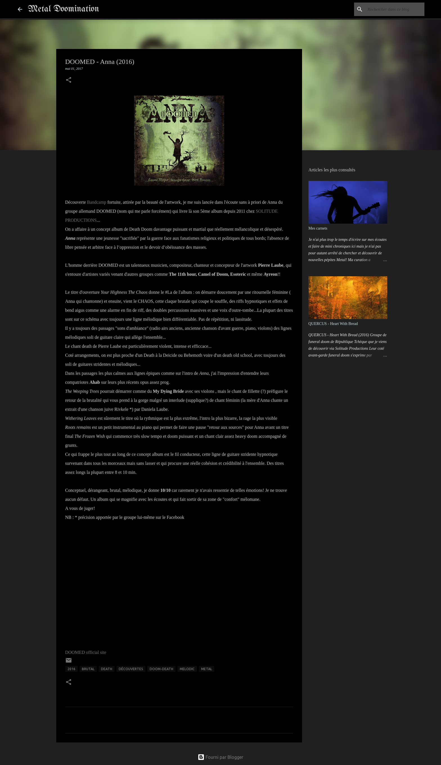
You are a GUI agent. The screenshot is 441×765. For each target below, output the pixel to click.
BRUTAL (88, 669)
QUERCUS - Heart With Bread (333, 324)
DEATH (106, 669)
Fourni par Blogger (220, 757)
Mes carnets (318, 228)
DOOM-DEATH (161, 669)
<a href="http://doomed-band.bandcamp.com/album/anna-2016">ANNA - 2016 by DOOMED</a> (121, 583)
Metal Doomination (63, 9)
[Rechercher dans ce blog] (394, 9)
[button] (68, 80)
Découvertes (131, 669)
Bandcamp (96, 202)
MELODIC (187, 669)
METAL (206, 669)
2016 (71, 669)
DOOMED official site (85, 652)
